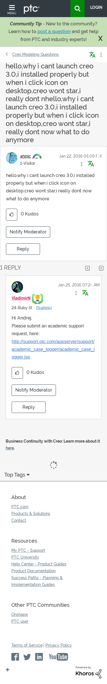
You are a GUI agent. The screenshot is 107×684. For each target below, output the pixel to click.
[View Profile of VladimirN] (21, 298)
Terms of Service (27, 645)
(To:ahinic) (44, 308)
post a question (54, 31)
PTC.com (19, 506)
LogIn (96, 7)
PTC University (25, 557)
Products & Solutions (30, 513)
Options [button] (100, 54)
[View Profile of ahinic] (25, 156)
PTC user (19, 621)
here (10, 448)
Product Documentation (33, 571)
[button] (81, 164)
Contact (18, 520)
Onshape (19, 614)
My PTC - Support (28, 550)
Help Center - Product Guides (38, 564)
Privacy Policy (58, 645)
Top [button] (7, 670)
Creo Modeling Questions (35, 54)
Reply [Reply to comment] (28, 407)
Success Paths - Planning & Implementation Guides (37, 581)
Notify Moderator (28, 232)
